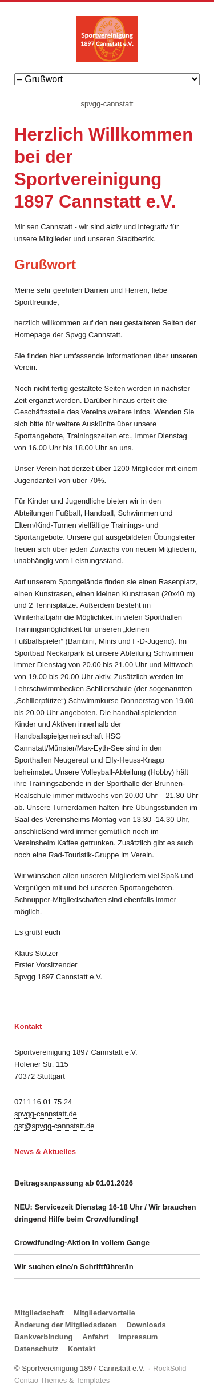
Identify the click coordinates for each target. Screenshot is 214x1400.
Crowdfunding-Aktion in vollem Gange (82, 1242)
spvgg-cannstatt (107, 103)
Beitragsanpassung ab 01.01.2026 (73, 1183)
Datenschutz (36, 1349)
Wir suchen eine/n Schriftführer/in (74, 1266)
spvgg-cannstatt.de (45, 1114)
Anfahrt (95, 1337)
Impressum (138, 1337)
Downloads (145, 1325)
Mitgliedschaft (39, 1313)
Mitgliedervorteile (104, 1313)
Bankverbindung (43, 1337)
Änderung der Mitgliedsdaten (65, 1325)
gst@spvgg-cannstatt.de (54, 1126)
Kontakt (81, 1349)
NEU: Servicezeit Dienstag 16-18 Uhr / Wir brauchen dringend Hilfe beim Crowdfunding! (105, 1213)
